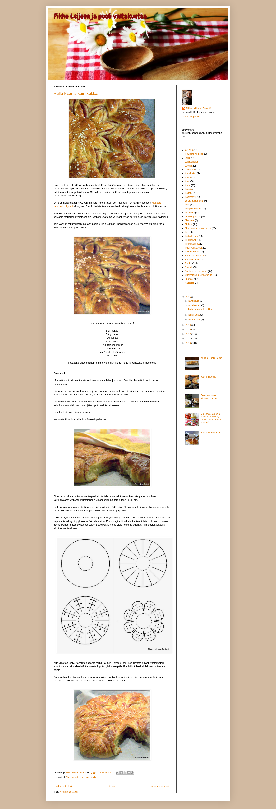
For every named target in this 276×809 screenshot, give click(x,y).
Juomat (188, 165)
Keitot (188, 193)
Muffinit (188, 224)
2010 (188, 343)
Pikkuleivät (190, 240)
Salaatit (189, 267)
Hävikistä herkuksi (194, 154)
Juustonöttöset (208, 376)
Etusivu (111, 786)
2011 (188, 338)
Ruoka (93, 777)
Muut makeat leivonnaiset (77, 777)
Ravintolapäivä (192, 259)
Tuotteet (189, 279)
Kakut (188, 177)
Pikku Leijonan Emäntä (76, 772)
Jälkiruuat (190, 169)
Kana (187, 185)
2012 (188, 334)
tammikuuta (194, 319)
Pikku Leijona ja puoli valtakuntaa (100, 16)
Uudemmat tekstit (63, 786)
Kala (187, 181)
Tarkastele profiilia (191, 116)
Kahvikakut (190, 173)
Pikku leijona (191, 236)
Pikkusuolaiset (192, 243)
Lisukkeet (190, 212)
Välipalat (189, 283)
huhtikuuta (194, 301)
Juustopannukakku (210, 432)
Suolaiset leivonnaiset (196, 271)
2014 (188, 325)
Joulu (188, 158)
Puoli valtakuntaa (193, 247)
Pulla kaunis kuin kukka (76, 93)
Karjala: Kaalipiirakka (211, 358)
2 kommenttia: (105, 772)
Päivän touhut (192, 251)
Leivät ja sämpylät (194, 201)
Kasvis (188, 189)
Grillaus (189, 150)
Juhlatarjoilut (191, 161)
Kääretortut (190, 197)
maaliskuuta (194, 305)
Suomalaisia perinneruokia (198, 275)
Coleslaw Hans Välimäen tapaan (209, 396)
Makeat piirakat (192, 216)
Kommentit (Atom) (69, 791)
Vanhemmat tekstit (160, 786)
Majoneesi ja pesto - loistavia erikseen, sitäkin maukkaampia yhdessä (211, 418)
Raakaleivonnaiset (194, 255)
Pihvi (187, 232)
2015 (188, 297)
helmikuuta (194, 315)
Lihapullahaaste (193, 208)
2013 (188, 329)
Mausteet (189, 220)
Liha (187, 204)
